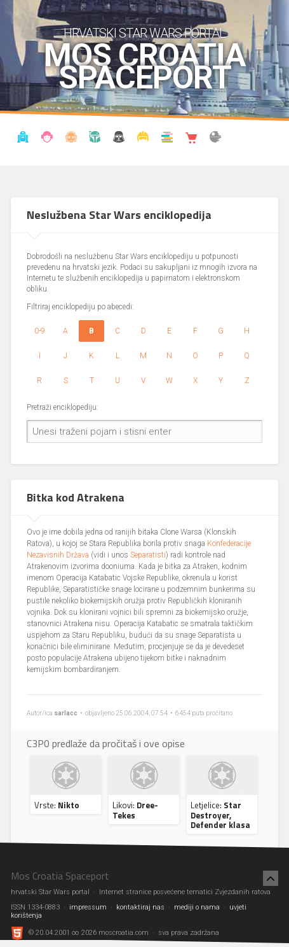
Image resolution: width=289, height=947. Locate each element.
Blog (47, 138)
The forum (215, 138)
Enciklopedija (71, 138)
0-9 (39, 330)
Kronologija (95, 138)
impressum (88, 907)
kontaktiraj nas (140, 907)
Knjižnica (167, 138)
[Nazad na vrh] (270, 878)
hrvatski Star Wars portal (144, 33)
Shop (191, 138)
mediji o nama (197, 907)
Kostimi (143, 138)
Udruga (119, 138)
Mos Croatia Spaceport (144, 67)
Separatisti (148, 555)
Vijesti (23, 138)
